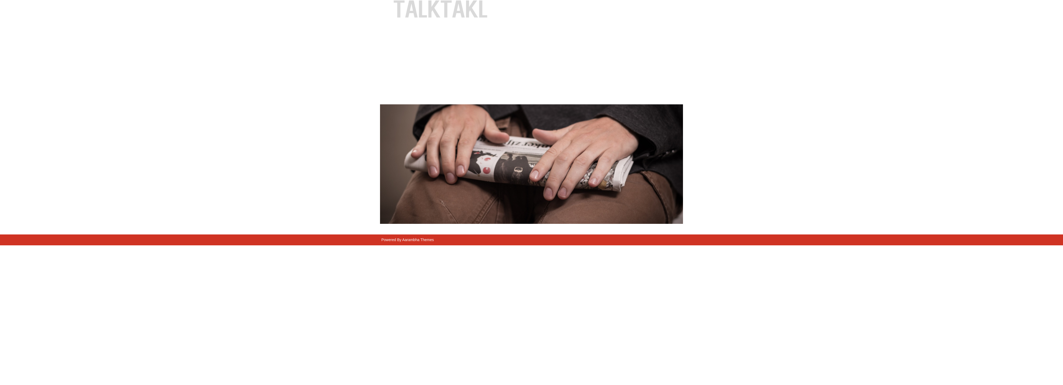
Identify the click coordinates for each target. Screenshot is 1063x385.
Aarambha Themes (418, 240)
